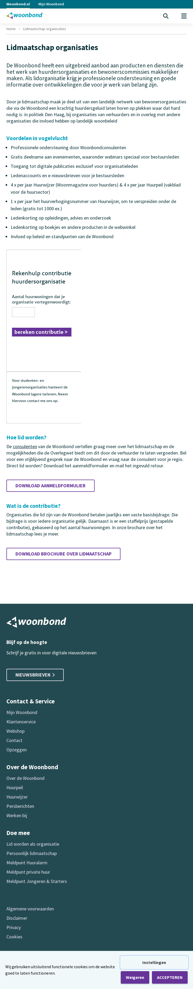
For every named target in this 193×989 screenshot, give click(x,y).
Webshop (15, 731)
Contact (14, 740)
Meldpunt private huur (28, 872)
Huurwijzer (17, 797)
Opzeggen (16, 750)
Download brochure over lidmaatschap (63, 554)
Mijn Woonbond (51, 4)
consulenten (25, 446)
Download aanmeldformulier (50, 486)
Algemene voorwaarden (30, 909)
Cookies (14, 937)
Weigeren (135, 977)
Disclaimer (16, 918)
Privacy (13, 927)
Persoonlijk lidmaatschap (31, 853)
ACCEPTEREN (170, 977)
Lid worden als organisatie (32, 844)
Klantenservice (21, 722)
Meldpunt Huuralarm (26, 863)
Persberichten (20, 806)
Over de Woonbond (25, 778)
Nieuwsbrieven (35, 675)
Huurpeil (14, 787)
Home (11, 28)
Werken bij (16, 815)
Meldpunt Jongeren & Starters (36, 881)
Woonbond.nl (18, 4)
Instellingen (154, 962)
